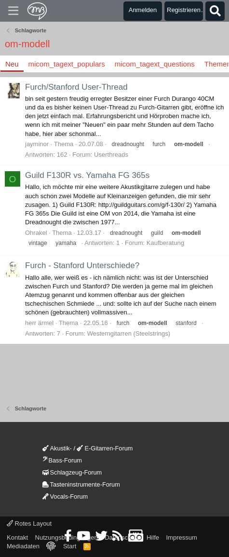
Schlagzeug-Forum (72, 472)
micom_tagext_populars (66, 64)
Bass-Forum (62, 460)
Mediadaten (23, 546)
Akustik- (57, 448)
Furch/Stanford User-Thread (76, 87)
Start (69, 546)
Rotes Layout (29, 523)
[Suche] (215, 11)
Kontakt (17, 537)
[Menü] (13, 11)
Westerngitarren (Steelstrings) (128, 333)
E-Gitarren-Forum (105, 448)
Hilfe (153, 537)
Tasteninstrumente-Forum (81, 484)
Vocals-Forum (65, 496)
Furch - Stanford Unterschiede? (82, 265)
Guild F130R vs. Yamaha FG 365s (87, 175)
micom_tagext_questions (155, 64)
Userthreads (111, 154)
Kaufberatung (165, 242)
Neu (12, 64)
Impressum (181, 537)
